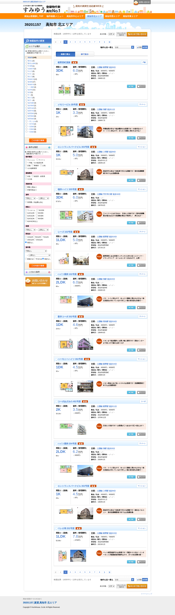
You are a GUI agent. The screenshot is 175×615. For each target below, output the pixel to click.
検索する (38, 140)
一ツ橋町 (31, 87)
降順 (145, 47)
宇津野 (30, 66)
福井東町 (31, 105)
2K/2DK (40, 213)
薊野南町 (31, 119)
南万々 (30, 100)
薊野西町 (31, 113)
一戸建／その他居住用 (35, 163)
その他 (29, 179)
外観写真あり (32, 190)
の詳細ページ (131, 86)
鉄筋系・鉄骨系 (39, 176)
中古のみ (39, 259)
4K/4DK (40, 219)
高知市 (30, 57)
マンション (31, 160)
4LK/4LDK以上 (32, 221)
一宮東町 (31, 129)
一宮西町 (31, 127)
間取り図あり (32, 187)
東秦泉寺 (31, 84)
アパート (42, 160)
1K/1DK (41, 210)
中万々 (30, 74)
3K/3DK (40, 216)
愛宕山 (30, 61)
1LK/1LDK (31, 213)
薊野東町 (31, 116)
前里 (29, 92)
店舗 (28, 165)
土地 (43, 165)
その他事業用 (32, 168)
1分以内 (30, 237)
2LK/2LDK (31, 216)
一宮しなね (32, 121)
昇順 (139, 47)
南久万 (30, 98)
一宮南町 (31, 132)
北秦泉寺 (31, 69)
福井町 (30, 90)
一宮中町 (31, 124)
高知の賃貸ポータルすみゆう (32, 599)
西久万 (30, 77)
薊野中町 (31, 111)
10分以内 (30, 240)
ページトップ (147, 594)
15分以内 (39, 240)
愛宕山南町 (32, 63)
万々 (29, 95)
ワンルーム (31, 210)
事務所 (36, 165)
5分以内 (38, 237)
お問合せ (37, 282)
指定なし (30, 242)
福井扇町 (31, 103)
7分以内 (46, 237)
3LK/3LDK (31, 219)
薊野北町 (31, 108)
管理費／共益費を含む (35, 202)
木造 (28, 176)
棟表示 (84, 54)
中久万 (30, 71)
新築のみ (30, 259)
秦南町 (30, 82)
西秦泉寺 (31, 79)
